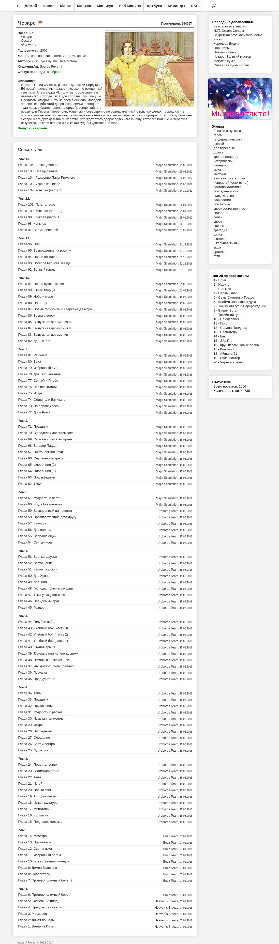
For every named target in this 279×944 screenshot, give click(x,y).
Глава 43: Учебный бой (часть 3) (43, 628)
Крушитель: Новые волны (240, 345)
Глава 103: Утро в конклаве (39, 184)
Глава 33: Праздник (33, 699)
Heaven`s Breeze (166, 901)
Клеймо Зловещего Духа (237, 302)
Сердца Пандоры (233, 328)
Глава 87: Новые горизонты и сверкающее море (55, 309)
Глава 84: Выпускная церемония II (44, 328)
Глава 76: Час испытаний (37, 387)
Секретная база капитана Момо (238, 35)
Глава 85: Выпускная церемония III (45, 322)
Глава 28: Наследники (35, 731)
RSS (195, 6)
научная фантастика (229, 178)
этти (217, 256)
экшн (217, 247)
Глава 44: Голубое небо (36, 622)
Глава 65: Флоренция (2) (37, 465)
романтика (222, 204)
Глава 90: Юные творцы (36, 290)
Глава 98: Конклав (32, 223)
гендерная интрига (228, 139)
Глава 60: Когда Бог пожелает (41, 504)
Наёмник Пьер (225, 52)
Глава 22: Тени (29, 777)
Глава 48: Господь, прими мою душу (46, 588)
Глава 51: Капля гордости (37, 569)
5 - (216, 297)
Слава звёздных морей (231, 65)
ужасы (218, 234)
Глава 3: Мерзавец (32, 914)
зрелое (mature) (226, 157)
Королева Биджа (226, 43)
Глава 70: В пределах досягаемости (45, 433)
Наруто (223, 284)
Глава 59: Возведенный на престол (45, 511)
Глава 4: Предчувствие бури (40, 907)
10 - (217, 319)
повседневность (226, 191)
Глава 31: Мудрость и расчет (40, 712)
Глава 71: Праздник (33, 426)
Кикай (218, 39)
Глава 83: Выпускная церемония (43, 334)
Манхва (84, 6)
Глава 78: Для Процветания (39, 374)
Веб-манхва (130, 6)
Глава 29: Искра (30, 725)
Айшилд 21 (228, 353)
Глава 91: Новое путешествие (41, 284)
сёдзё (218, 213)
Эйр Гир (226, 341)
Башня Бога (227, 310)
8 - (216, 310)
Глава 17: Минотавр (33, 809)
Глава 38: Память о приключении (43, 660)
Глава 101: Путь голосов (37, 204)
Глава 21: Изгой (30, 783)
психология (222, 200)
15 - (217, 341)
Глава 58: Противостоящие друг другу (47, 517)
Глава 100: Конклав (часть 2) (40, 211)
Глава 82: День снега (34, 341)
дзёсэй (219, 144)
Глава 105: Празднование (38, 171)
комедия (220, 165)
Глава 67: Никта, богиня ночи (40, 452)
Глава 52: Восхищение (35, 563)
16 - (217, 345)
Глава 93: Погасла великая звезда (44, 263)
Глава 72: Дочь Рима (34, 412)
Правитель (228, 332)
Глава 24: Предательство (37, 764)
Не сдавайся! (230, 319)
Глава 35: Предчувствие (36, 679)
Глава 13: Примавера (34, 842)
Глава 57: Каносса (32, 523)
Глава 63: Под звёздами (36, 477)
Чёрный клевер (232, 362)
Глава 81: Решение (33, 355)
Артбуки (154, 6)
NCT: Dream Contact (229, 31)
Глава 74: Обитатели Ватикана (42, 399)
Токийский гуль (229, 315)
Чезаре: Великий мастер (232, 56)
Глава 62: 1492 (29, 484)
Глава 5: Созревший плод (38, 901)
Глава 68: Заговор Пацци (37, 445)
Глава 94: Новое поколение (39, 257)
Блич (222, 280)
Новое (49, 6)
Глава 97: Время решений (38, 230)
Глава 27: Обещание (34, 737)
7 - (216, 306)
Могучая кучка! (225, 61)
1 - (216, 280)
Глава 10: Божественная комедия (43, 861)
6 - (216, 302)
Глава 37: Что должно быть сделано (46, 666)
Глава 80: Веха (29, 361)
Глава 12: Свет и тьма (35, 848)
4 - (216, 293)
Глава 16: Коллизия (33, 815)
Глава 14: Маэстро (32, 836)
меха (217, 170)
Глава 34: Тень (29, 693)
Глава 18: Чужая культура (38, 802)
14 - (217, 336)
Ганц (223, 323)
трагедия (220, 230)
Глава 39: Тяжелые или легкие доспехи (48, 653)
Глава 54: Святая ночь (35, 542)
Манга (65, 6)
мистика (220, 174)
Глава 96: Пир (29, 244)
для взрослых (224, 148)
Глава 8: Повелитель (34, 874)
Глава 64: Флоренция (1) (37, 471)
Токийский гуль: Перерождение (242, 306)
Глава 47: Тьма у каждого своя (41, 595)
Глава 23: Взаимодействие (38, 771)
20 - (217, 362)
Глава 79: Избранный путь (38, 368)
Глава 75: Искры (30, 393)
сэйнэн (219, 226)
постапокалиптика (228, 187)
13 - (217, 332)
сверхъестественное (229, 208)
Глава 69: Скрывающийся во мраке (45, 439)
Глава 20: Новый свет (34, 790)
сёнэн (218, 217)
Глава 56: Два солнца (34, 530)
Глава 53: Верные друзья (37, 557)
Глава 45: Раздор (31, 607)
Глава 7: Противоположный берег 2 (45, 880)
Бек (223, 336)
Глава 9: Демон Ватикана (37, 868)
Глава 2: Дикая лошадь (36, 920)
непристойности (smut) (231, 182)
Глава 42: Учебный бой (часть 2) (43, 634)
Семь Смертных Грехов (236, 297)
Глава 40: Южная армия (36, 647)
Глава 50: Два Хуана (34, 576)
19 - (217, 358)
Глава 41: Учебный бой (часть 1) (43, 641)
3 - (216, 289)
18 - (217, 353)
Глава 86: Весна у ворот (36, 315)
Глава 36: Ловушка (32, 672)
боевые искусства (227, 131)
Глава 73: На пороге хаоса (38, 406)
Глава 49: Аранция (32, 582)
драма (218, 152)
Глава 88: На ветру (32, 303)
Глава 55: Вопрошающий (37, 536)
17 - (217, 349)
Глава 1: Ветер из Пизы (36, 926)
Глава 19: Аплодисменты (37, 796)
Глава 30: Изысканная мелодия (42, 718)
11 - (217, 323)
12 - (217, 328)
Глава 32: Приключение (36, 706)
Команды (176, 6)
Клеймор (227, 349)
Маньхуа (105, 6)
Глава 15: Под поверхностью (40, 822)
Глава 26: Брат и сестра (36, 744)
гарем (218, 135)
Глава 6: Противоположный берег (44, 894)
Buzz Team (170, 836)
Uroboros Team (167, 511)
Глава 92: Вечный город (36, 269)
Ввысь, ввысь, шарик (230, 26)
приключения (224, 195)
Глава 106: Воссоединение (39, 165)
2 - (216, 284)
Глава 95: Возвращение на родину (44, 250)
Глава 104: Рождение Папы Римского (46, 177)
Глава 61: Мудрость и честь (39, 498)
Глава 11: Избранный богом (39, 855)
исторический (224, 161)
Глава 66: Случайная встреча (40, 458)
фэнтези (220, 239)
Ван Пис (224, 289)
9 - (216, 315)
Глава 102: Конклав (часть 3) (40, 190)
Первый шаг (227, 293)
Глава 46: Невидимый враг (38, 601)
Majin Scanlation (167, 165)
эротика (220, 252)
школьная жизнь (226, 243)
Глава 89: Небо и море (35, 296)
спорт (218, 221)
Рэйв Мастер (230, 358)
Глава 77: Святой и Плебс (38, 380)
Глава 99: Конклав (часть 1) (39, 217)
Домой (31, 6)
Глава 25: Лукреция (33, 750)
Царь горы (222, 48)
